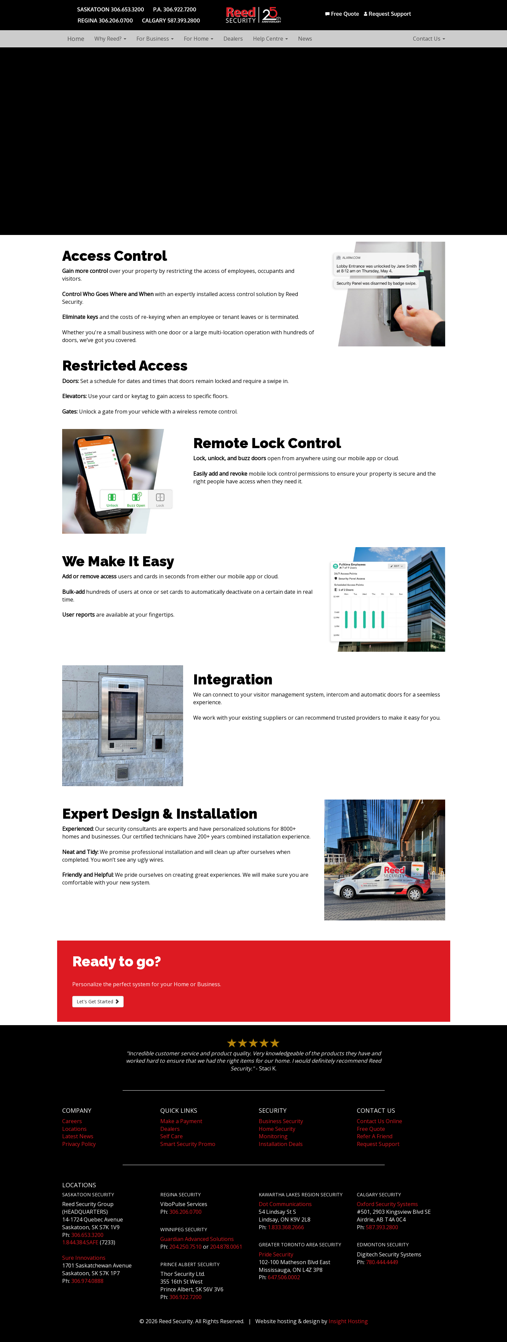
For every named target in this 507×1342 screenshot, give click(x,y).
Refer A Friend (374, 1136)
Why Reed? (110, 38)
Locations (74, 1129)
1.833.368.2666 (286, 1227)
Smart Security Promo (187, 1144)
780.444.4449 (382, 1262)
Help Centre (270, 38)
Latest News (77, 1136)
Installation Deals (281, 1144)
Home (75, 39)
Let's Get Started (98, 1001)
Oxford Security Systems (387, 1204)
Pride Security (276, 1254)
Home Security (277, 1129)
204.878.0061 (226, 1246)
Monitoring (273, 1136)
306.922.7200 (185, 1297)
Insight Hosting (348, 1321)
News (305, 38)
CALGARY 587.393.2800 (171, 20)
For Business (155, 38)
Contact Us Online (379, 1121)
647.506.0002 (284, 1277)
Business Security (281, 1121)
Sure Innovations (83, 1257)
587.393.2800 (382, 1227)
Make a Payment (181, 1121)
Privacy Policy (79, 1144)
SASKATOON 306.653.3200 (110, 9)
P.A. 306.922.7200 (174, 9)
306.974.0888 (87, 1281)
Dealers (233, 38)
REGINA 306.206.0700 (105, 20)
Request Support (387, 13)
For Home (198, 38)
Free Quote (342, 13)
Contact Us (429, 38)
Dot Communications (285, 1204)
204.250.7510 (185, 1246)
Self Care (171, 1136)
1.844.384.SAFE (80, 1242)
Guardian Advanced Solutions (197, 1239)
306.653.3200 (87, 1235)
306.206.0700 (185, 1211)
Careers (72, 1121)
